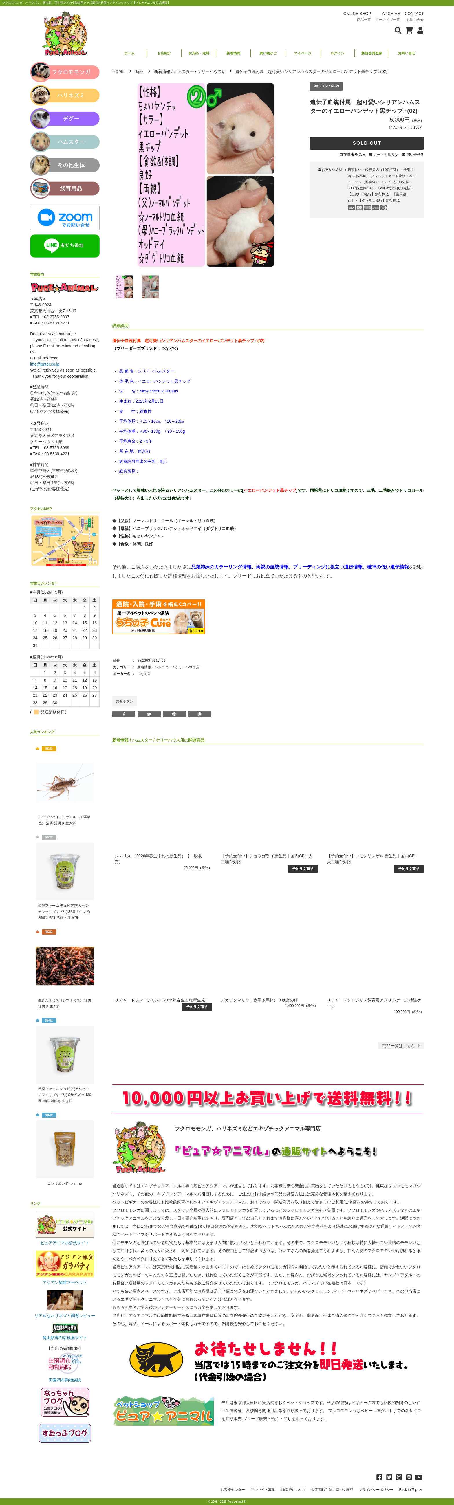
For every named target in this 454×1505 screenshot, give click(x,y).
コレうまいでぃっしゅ (64, 1183)
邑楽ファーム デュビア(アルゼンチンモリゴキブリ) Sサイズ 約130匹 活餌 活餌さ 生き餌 (64, 1095)
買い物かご (268, 53)
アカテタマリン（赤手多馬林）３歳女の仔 (259, 1000)
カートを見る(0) (386, 155)
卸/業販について (293, 1490)
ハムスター (184, 71)
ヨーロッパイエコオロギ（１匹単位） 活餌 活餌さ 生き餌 (64, 820)
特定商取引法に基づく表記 (332, 1490)
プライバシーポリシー (376, 1490)
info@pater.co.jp (44, 364)
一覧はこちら (401, 1045)
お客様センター (233, 1490)
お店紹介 (164, 53)
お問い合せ (406, 53)
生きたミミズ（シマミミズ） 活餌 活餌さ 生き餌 (64, 1003)
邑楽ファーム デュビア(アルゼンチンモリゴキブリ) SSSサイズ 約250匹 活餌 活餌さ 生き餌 (64, 912)
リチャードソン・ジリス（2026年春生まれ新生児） (162, 1000)
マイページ (302, 53)
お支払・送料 (198, 53)
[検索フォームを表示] (398, 30)
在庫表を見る (354, 154)
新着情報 (233, 53)
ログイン (337, 53)
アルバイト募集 (263, 1490)
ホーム (129, 53)
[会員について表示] (419, 29)
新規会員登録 (371, 53)
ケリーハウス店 (211, 71)
